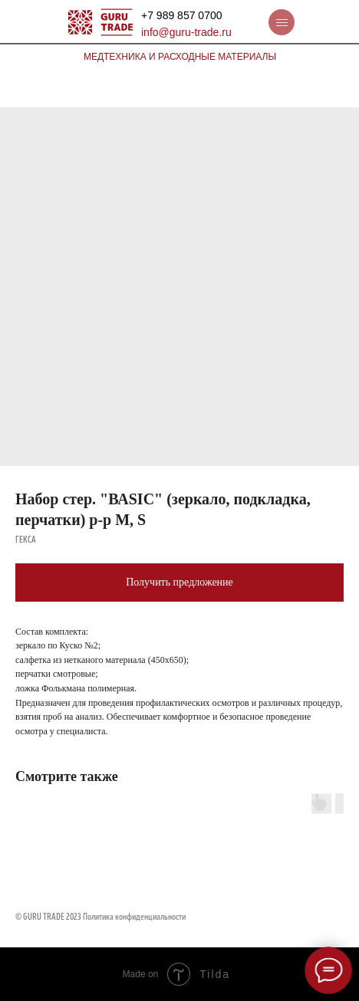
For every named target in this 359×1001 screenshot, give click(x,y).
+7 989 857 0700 (181, 15)
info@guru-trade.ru (186, 32)
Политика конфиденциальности (134, 917)
